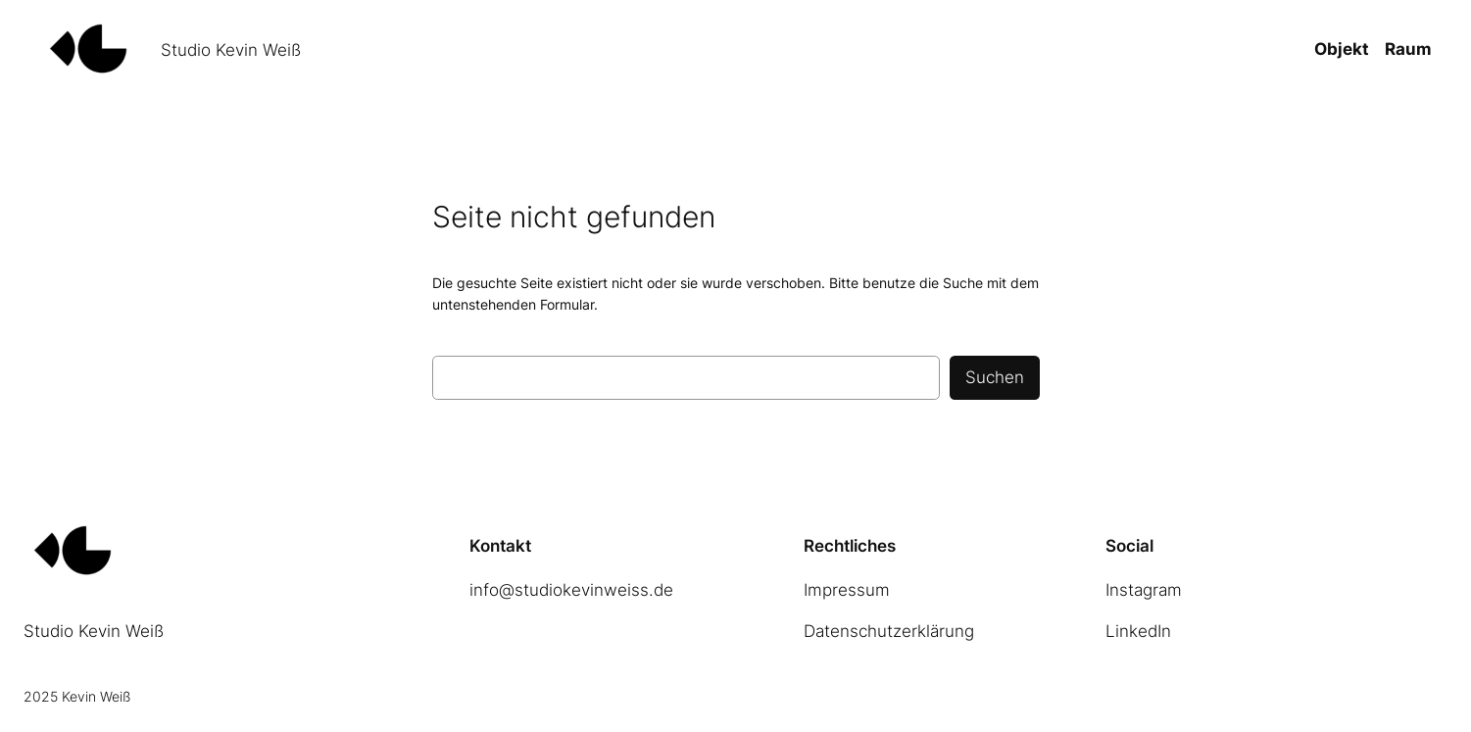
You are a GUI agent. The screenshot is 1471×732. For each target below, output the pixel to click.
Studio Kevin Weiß (231, 50)
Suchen (994, 377)
